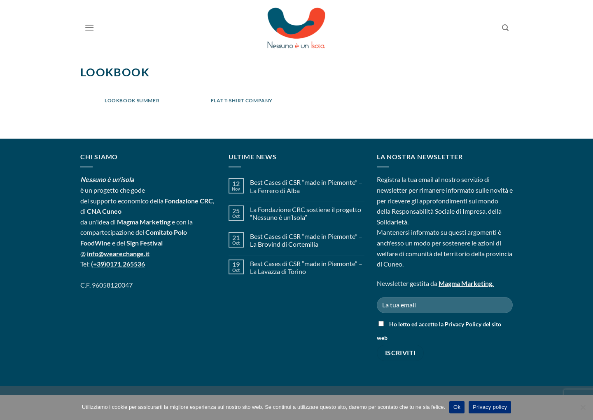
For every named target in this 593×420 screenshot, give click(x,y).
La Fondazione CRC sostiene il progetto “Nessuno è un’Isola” (305, 213)
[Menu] (89, 27)
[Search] (505, 28)
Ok (456, 407)
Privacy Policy (463, 324)
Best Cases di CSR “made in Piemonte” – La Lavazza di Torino (306, 267)
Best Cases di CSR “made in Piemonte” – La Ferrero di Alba (306, 186)
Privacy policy (490, 407)
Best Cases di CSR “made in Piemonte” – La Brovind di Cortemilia (306, 240)
